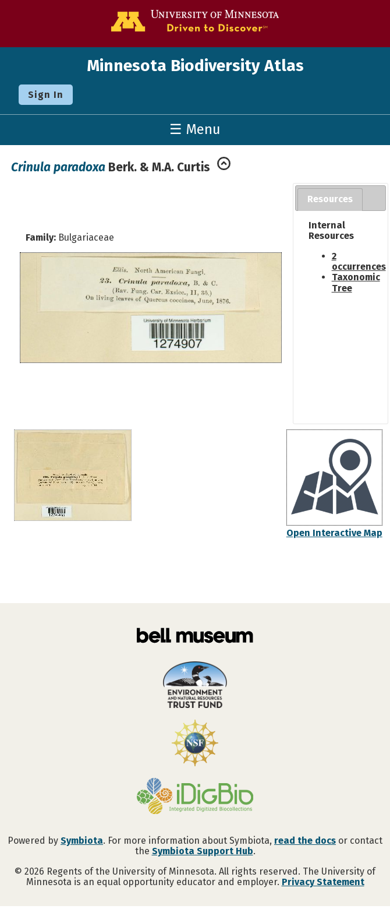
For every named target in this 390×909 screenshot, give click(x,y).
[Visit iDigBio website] (195, 797)
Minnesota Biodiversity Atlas (195, 65)
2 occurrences (359, 261)
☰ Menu (195, 129)
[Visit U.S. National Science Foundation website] (195, 744)
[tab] (330, 199)
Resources (330, 199)
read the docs (305, 840)
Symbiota (82, 840)
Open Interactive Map (334, 532)
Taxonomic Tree (356, 282)
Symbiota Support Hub (202, 851)
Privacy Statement (323, 881)
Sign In (45, 94)
